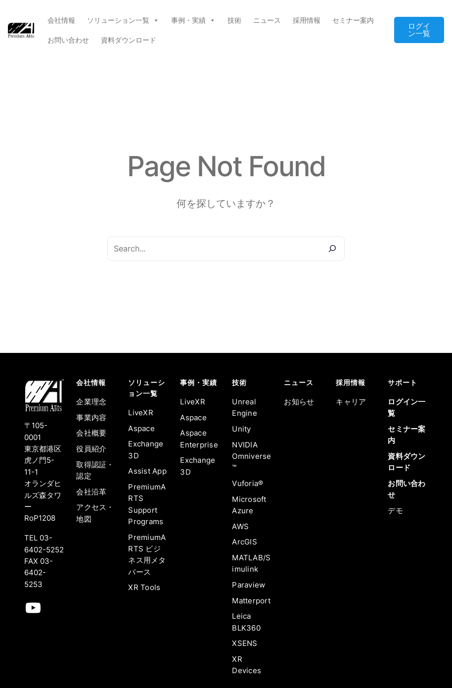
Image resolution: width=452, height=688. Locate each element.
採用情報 (306, 20)
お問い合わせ (68, 40)
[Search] (332, 248)
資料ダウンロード (128, 40)
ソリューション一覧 (123, 20)
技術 (234, 20)
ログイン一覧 (419, 30)
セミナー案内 (353, 20)
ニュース (267, 20)
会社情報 (61, 20)
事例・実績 (193, 20)
